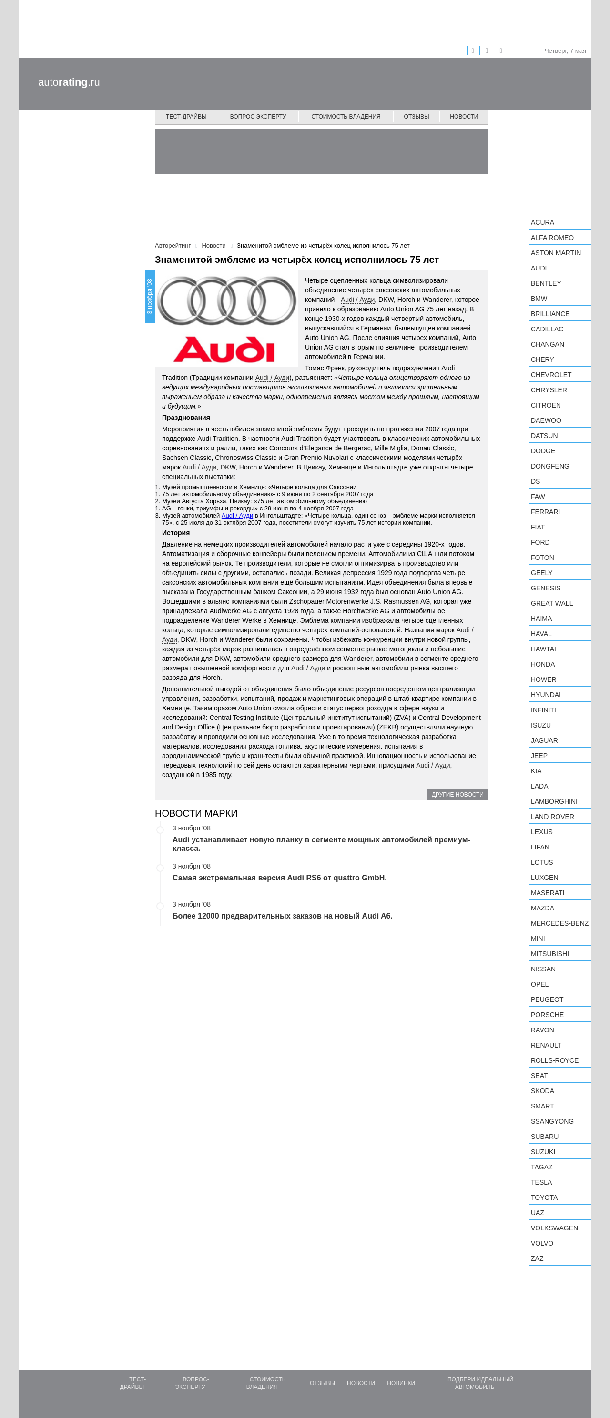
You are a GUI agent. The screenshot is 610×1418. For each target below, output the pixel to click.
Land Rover (552, 816)
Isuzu (541, 725)
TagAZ (542, 1167)
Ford (540, 542)
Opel (540, 984)
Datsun (544, 435)
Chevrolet (551, 375)
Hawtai (543, 649)
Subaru (545, 1136)
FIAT (538, 527)
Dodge (543, 451)
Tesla (541, 1182)
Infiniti (543, 710)
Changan (547, 344)
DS (535, 481)
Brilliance (550, 314)
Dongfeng (550, 466)
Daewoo (546, 420)
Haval (541, 634)
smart (542, 1106)
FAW (538, 496)
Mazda (542, 908)
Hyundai (546, 695)
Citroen (546, 405)
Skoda (542, 1091)
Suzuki (543, 1152)
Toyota (544, 1197)
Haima (541, 618)
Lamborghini (554, 801)
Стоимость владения (345, 116)
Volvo (542, 1243)
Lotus (542, 862)
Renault (546, 1045)
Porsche (547, 1015)
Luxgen (545, 877)
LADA (540, 786)
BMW (539, 298)
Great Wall (552, 603)
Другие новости (458, 794)
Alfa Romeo (552, 237)
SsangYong (552, 1121)
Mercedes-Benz (560, 923)
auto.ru (69, 82)
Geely (542, 573)
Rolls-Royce (555, 1060)
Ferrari (545, 512)
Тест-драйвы (186, 116)
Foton (542, 557)
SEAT (539, 1075)
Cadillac (547, 329)
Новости (464, 116)
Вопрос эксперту (258, 116)
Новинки (401, 1383)
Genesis (545, 588)
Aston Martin (556, 253)
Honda (543, 664)
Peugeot (547, 999)
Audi (539, 268)
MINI (538, 938)
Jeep (539, 755)
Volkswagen (554, 1228)
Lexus (542, 832)
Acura (542, 222)
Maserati (548, 893)
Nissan (543, 969)
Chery (542, 359)
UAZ (537, 1213)
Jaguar (544, 740)
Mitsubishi (550, 954)
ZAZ (537, 1258)
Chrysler (549, 390)
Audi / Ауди (358, 299)
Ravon (542, 1030)
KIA (536, 771)
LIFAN (540, 847)
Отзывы (416, 116)
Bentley (546, 283)
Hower (544, 679)
